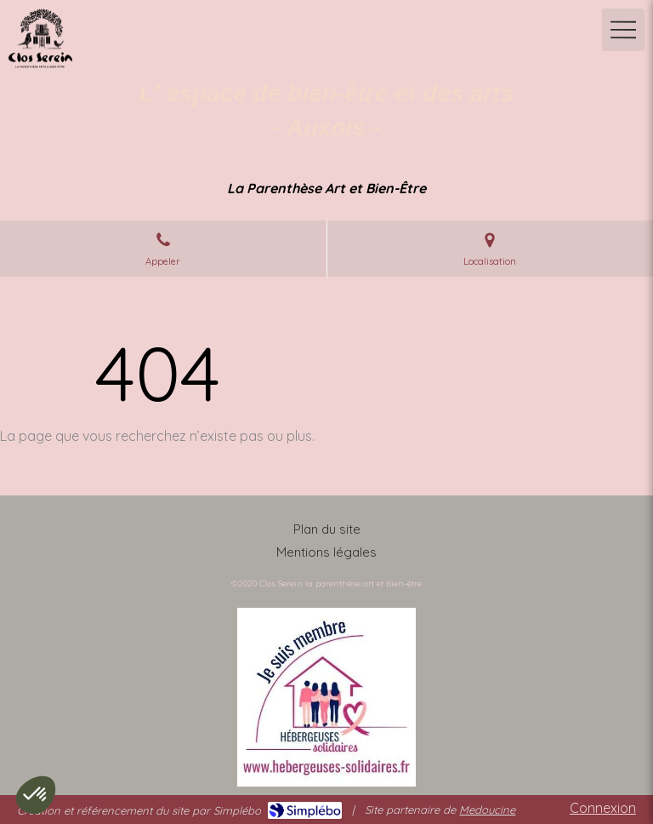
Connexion (603, 807)
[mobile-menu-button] (623, 30)
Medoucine (487, 809)
